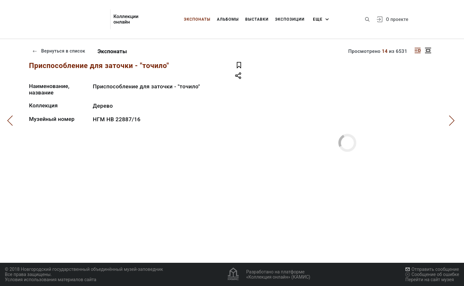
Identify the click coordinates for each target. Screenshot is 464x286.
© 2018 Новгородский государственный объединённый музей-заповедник (84, 269)
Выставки (256, 19)
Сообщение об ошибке (432, 274)
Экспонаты (197, 19)
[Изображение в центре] (428, 50)
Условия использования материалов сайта (50, 279)
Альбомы (228, 19)
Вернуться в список (58, 51)
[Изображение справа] (417, 50)
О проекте (397, 19)
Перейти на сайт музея (429, 279)
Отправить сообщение (432, 269)
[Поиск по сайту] (367, 19)
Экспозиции (289, 19)
